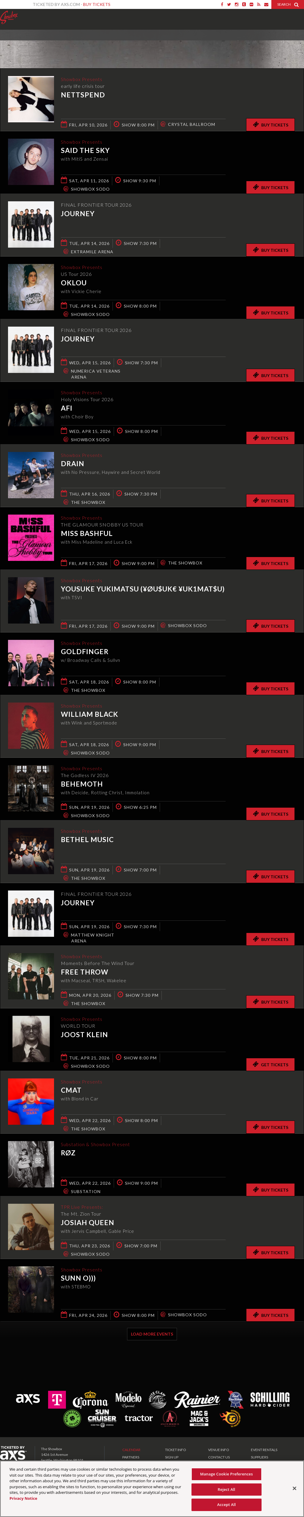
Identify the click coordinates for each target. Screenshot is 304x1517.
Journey (78, 213)
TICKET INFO (175, 1450)
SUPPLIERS (259, 1457)
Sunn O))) (78, 1278)
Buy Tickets (96, 4)
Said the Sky (85, 151)
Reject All (226, 1491)
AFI (66, 408)
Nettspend (83, 95)
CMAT (71, 1090)
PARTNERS (130, 1457)
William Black (89, 715)
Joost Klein (84, 1035)
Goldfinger (85, 652)
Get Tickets (270, 1064)
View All (295, 42)
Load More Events (152, 1333)
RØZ (68, 1153)
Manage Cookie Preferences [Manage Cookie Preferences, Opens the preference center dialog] (226, 1475)
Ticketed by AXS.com (150, 43)
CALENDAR (131, 1450)
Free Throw (84, 972)
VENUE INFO (218, 1450)
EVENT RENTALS (264, 1450)
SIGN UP (171, 1457)
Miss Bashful (87, 534)
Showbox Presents (9, 17)
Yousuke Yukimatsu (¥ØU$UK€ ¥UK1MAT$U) (143, 589)
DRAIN (72, 464)
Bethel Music (87, 840)
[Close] (294, 1490)
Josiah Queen (87, 1223)
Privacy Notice (23, 1499)
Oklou (74, 283)
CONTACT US (219, 1457)
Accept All (226, 1506)
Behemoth (82, 784)
